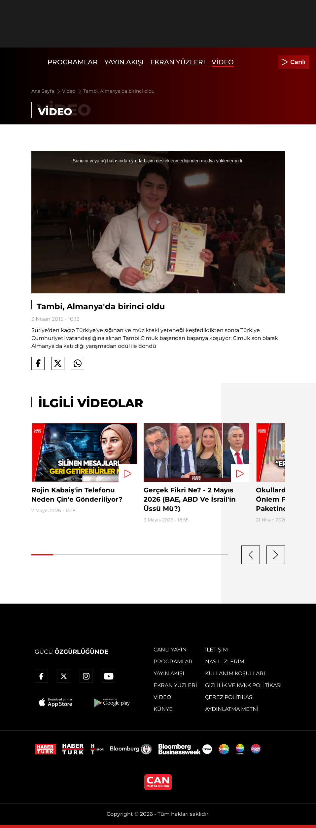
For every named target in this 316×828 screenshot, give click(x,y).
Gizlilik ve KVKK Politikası (243, 685)
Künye (163, 709)
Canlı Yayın (170, 649)
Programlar (73, 62)
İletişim (216, 649)
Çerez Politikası (229, 697)
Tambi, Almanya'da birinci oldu (119, 91)
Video (223, 62)
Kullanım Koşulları (235, 673)
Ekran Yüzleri (177, 62)
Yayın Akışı (124, 62)
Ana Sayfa (46, 91)
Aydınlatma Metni (232, 709)
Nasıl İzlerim (224, 661)
